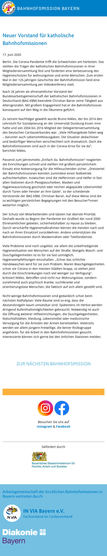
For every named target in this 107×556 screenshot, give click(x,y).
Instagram (44, 426)
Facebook (63, 426)
